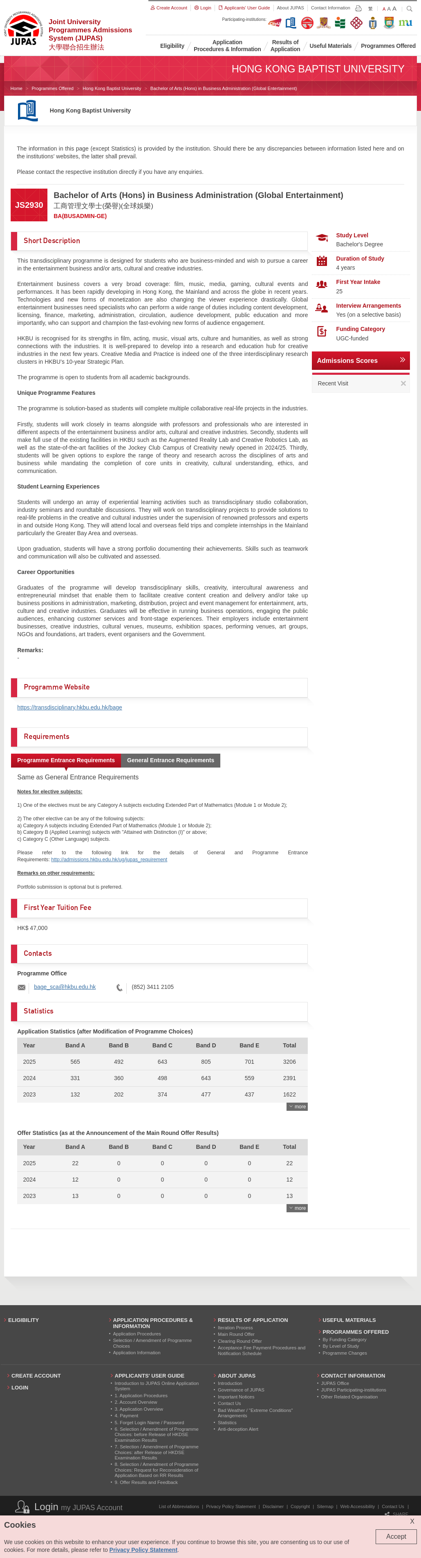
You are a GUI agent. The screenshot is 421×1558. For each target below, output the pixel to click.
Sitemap (325, 1506)
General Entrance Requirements (170, 760)
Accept (396, 1536)
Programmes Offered (52, 88)
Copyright (300, 1506)
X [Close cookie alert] (412, 1521)
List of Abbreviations (179, 1506)
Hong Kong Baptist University (112, 88)
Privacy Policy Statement (231, 1506)
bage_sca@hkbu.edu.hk (65, 987)
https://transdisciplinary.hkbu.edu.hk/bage (69, 707)
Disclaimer (273, 1506)
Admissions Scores (347, 360)
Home (16, 88)
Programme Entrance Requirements (66, 760)
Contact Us (393, 1506)
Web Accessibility (357, 1506)
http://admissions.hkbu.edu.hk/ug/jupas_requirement (109, 859)
